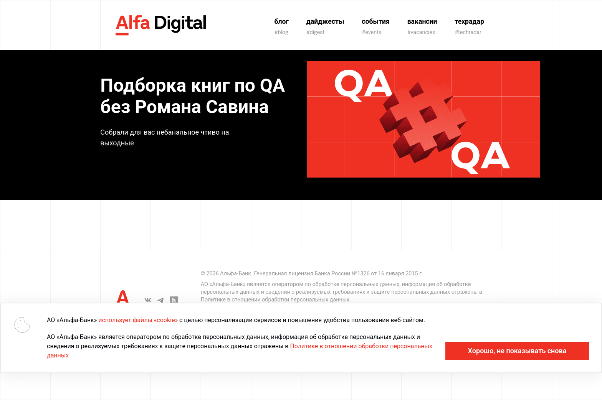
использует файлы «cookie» (138, 320)
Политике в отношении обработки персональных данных (275, 299)
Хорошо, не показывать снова (517, 351)
